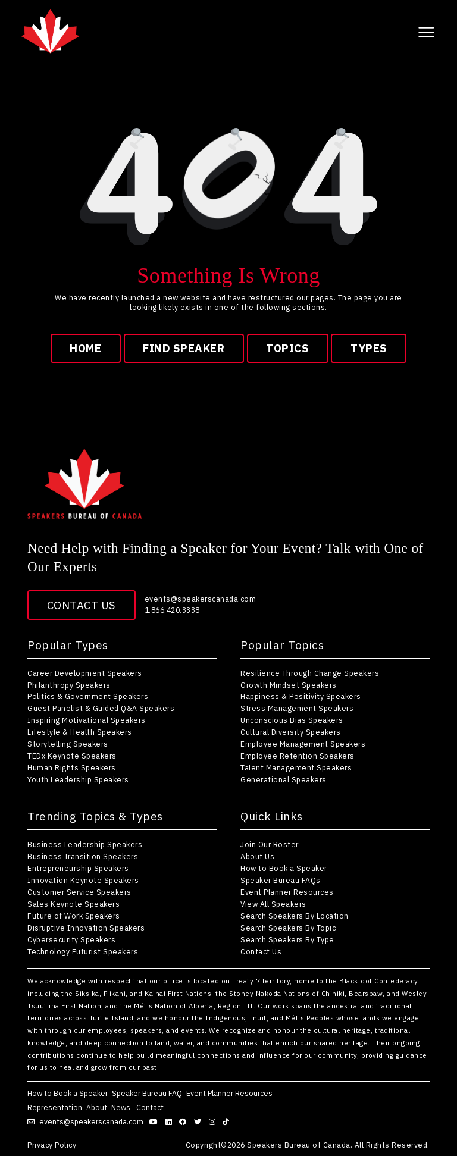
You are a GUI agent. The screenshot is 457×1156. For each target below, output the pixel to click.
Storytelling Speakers (67, 743)
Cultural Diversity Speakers (290, 732)
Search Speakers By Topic (288, 927)
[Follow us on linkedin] (170, 1121)
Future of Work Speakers (73, 915)
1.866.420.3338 (172, 610)
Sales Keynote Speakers (73, 903)
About (96, 1107)
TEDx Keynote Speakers (72, 755)
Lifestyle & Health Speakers (79, 732)
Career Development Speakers (84, 673)
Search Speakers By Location (294, 915)
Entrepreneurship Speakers (78, 868)
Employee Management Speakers (302, 743)
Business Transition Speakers (82, 856)
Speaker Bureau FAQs (280, 880)
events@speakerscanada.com (200, 598)
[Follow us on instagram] (213, 1121)
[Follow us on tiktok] (227, 1121)
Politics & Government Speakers (87, 696)
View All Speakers (273, 903)
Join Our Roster (269, 844)
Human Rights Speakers (71, 767)
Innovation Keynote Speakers (83, 880)
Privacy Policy (51, 1145)
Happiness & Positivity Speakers (300, 696)
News (121, 1107)
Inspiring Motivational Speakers (86, 720)
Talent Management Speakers (296, 767)
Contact (150, 1107)
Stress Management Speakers (296, 708)
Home (85, 348)
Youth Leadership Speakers (78, 779)
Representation (54, 1107)
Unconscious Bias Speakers (291, 720)
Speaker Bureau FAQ (147, 1093)
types (368, 348)
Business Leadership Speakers (84, 844)
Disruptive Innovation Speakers (86, 927)
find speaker (183, 348)
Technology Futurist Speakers (82, 951)
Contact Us (81, 605)
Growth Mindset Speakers (288, 685)
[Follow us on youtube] (155, 1121)
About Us (257, 856)
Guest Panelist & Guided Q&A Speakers (100, 708)
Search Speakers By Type (287, 939)
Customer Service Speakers (79, 892)
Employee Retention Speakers (297, 755)
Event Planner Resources (287, 892)
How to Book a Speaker (283, 868)
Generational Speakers (283, 779)
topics (287, 348)
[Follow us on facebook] (184, 1121)
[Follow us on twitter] (199, 1121)
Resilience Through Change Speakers (309, 673)
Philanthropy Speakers (69, 685)
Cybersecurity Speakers (71, 939)
